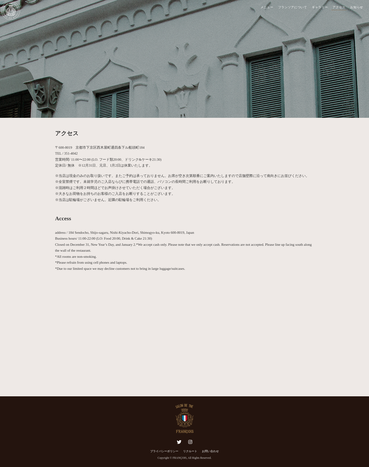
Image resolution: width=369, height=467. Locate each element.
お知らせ (356, 7)
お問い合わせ (210, 451)
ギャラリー (320, 7)
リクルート (190, 451)
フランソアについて (292, 7)
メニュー (267, 7)
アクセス (339, 7)
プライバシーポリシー (164, 451)
